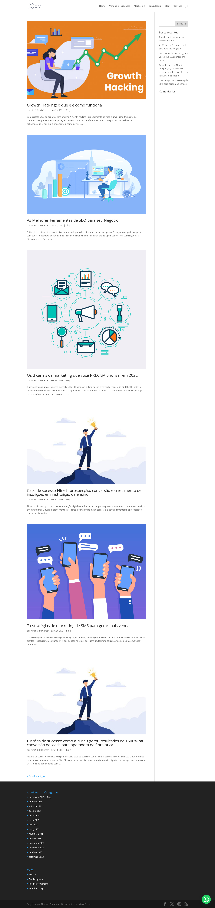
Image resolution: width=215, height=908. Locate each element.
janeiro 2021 (35, 838)
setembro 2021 (36, 806)
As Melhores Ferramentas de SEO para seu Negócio (72, 220)
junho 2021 (34, 815)
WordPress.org (36, 888)
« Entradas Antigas (36, 776)
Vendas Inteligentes (119, 6)
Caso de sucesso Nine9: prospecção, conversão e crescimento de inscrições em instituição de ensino (84, 492)
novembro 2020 (36, 847)
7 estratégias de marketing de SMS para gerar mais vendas (79, 625)
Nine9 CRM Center (40, 110)
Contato (177, 6)
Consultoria (155, 6)
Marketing (139, 6)
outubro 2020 (35, 852)
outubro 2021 (35, 801)
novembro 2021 (36, 797)
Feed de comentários (39, 883)
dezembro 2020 (36, 843)
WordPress (84, 904)
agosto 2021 (35, 810)
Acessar (33, 874)
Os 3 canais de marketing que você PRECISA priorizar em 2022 (82, 375)
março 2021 (35, 829)
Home (102, 6)
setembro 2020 (36, 856)
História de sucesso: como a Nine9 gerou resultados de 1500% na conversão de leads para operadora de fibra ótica (85, 742)
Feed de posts (36, 879)
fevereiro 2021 (36, 833)
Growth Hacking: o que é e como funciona (64, 105)
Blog (167, 6)
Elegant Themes (50, 904)
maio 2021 (34, 820)
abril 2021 (33, 824)
